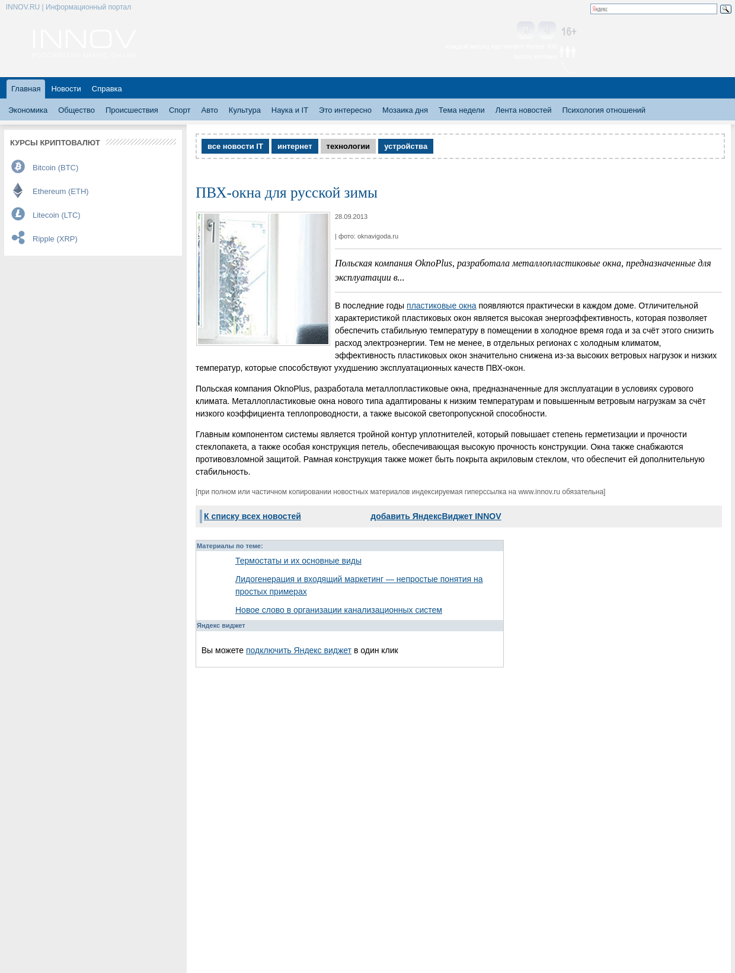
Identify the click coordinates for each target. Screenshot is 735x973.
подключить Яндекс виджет (298, 650)
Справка (107, 88)
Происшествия (132, 110)
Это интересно (345, 110)
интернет (294, 146)
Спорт (180, 110)
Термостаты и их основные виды (298, 560)
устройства (405, 146)
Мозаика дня (405, 110)
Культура (245, 110)
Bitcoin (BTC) (55, 167)
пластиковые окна (441, 305)
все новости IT (235, 146)
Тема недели (462, 110)
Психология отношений (603, 110)
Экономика (27, 110)
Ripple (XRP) (55, 238)
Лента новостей (524, 110)
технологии (348, 146)
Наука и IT (289, 110)
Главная (25, 88)
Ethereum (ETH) (61, 191)
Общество (76, 110)
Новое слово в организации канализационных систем (338, 610)
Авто (209, 110)
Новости (66, 88)
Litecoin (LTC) (57, 215)
